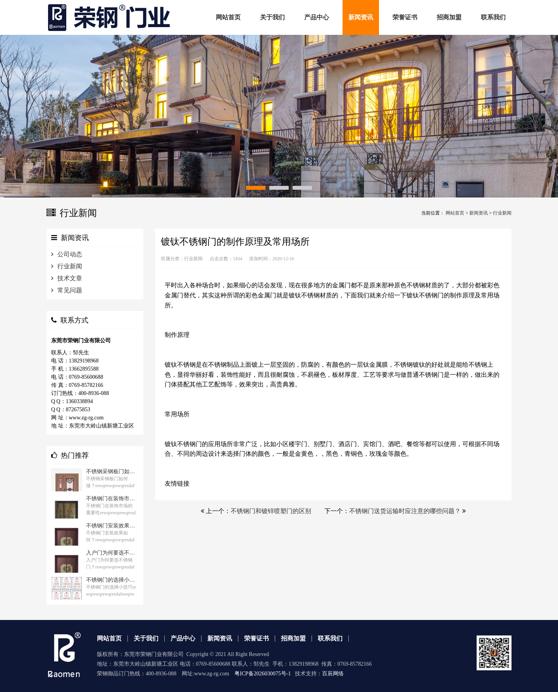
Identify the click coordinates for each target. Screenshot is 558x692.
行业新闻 (502, 213)
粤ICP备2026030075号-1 (262, 674)
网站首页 (455, 213)
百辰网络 (333, 674)
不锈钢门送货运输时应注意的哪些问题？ (405, 511)
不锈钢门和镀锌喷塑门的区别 (271, 511)
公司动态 (69, 254)
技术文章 (69, 278)
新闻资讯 (478, 213)
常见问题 (69, 290)
